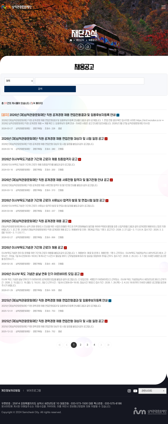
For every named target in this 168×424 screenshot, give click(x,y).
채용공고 (92, 40)
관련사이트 (153, 383)
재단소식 (80, 40)
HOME (71, 40)
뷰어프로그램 (34, 383)
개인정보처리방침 (10, 383)
